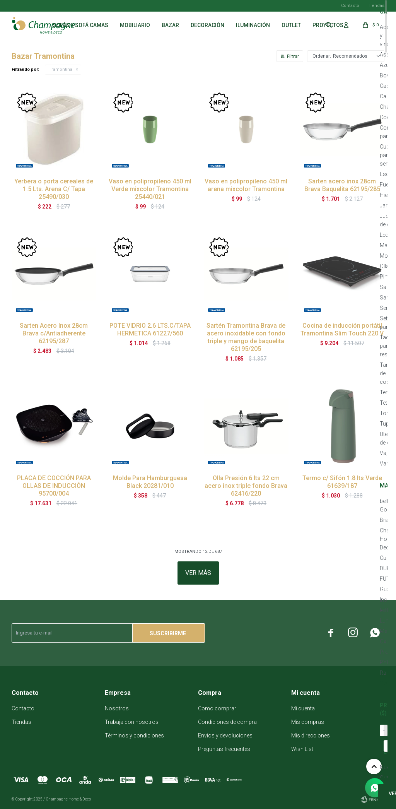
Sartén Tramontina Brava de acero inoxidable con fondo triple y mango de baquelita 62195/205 (246, 337)
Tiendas (376, 5)
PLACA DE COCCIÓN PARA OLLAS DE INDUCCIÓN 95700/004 (54, 485)
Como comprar (217, 708)
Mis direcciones (310, 735)
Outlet (291, 25)
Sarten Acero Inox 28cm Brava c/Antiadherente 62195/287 (54, 333)
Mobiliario (135, 25)
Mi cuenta (303, 708)
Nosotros (117, 708)
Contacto (350, 5)
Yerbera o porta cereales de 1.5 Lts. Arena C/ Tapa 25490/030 (53, 189)
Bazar (170, 25)
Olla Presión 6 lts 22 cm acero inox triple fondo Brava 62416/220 (246, 485)
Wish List (302, 749)
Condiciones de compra (227, 722)
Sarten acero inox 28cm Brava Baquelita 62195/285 (342, 185)
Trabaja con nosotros (132, 722)
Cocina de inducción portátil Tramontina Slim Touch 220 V (342, 329)
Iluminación (253, 25)
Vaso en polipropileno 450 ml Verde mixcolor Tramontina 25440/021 (150, 189)
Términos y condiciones (134, 735)
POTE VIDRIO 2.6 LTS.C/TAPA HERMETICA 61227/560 (150, 329)
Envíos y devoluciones (225, 735)
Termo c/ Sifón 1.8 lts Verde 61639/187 (342, 481)
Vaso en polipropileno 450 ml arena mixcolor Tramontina (246, 185)
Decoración (207, 25)
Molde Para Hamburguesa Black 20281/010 (150, 481)
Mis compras (307, 722)
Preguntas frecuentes (224, 749)
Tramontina (60, 69)
